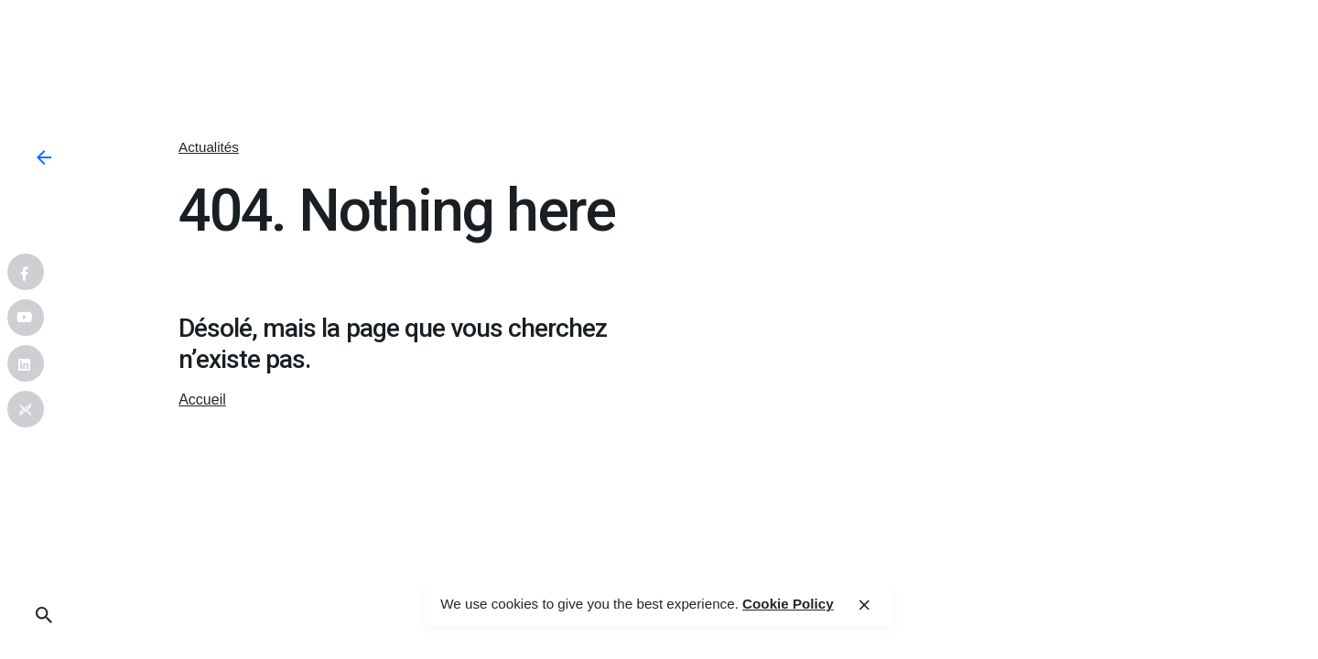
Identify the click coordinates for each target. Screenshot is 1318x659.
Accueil (202, 399)
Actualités (208, 147)
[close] (864, 605)
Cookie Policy (788, 603)
